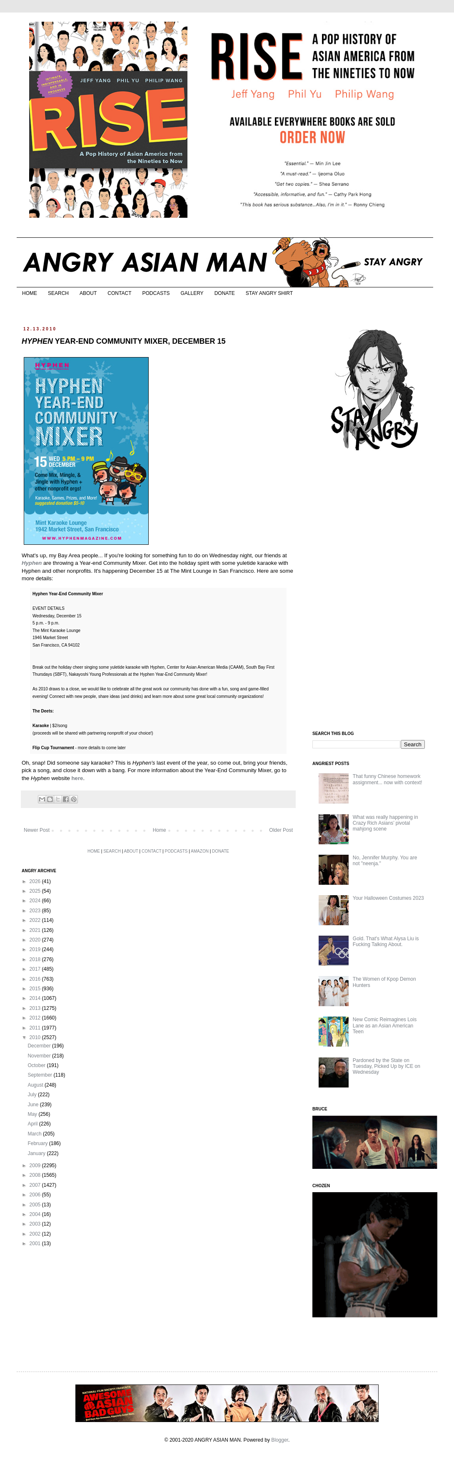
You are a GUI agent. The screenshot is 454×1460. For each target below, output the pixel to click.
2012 (36, 1018)
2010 (36, 1037)
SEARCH (58, 293)
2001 (36, 1243)
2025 (36, 891)
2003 (36, 1224)
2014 (36, 998)
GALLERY (191, 293)
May (32, 1114)
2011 (36, 1028)
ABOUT (88, 293)
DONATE (225, 293)
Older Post (281, 830)
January (37, 1153)
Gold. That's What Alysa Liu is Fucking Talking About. (386, 941)
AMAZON (200, 851)
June (33, 1105)
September (40, 1075)
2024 (36, 901)
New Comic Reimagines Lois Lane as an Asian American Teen (385, 1026)
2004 (36, 1214)
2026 (36, 881)
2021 (36, 930)
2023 (36, 911)
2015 (36, 989)
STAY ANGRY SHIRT (269, 293)
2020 (36, 940)
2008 (36, 1175)
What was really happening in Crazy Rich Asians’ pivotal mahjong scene (385, 823)
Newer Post (37, 830)
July (32, 1095)
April (33, 1124)
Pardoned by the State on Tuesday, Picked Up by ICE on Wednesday (386, 1066)
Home (159, 830)
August (36, 1085)
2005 (36, 1205)
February (38, 1143)
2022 (36, 920)
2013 (36, 1008)
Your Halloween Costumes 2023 (388, 898)
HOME (29, 293)
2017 (36, 969)
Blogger (279, 1440)
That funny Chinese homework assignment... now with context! (387, 779)
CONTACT (119, 293)
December (39, 1046)
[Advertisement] (374, 591)
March (35, 1134)
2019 (36, 949)
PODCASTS (156, 293)
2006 (36, 1195)
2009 (36, 1165)
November (39, 1056)
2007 (36, 1185)
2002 (36, 1234)
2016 (36, 979)
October (37, 1065)
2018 (36, 959)
